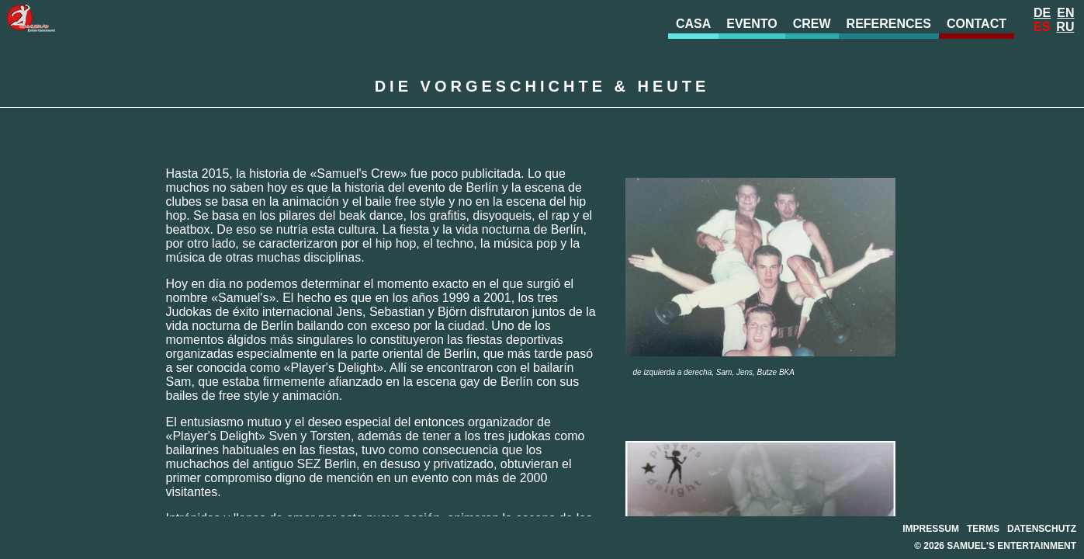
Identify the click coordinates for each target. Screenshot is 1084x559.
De (1042, 12)
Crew (812, 23)
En (1065, 12)
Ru (1065, 26)
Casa (693, 23)
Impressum (930, 528)
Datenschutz (1041, 528)
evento (752, 23)
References (889, 23)
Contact (976, 23)
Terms (983, 528)
